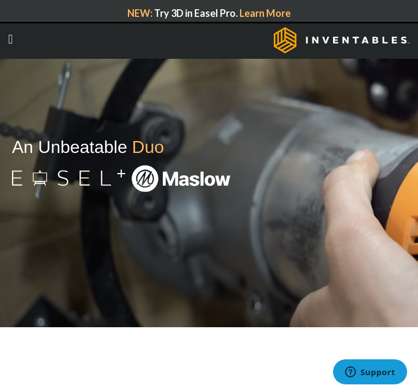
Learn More (265, 13)
